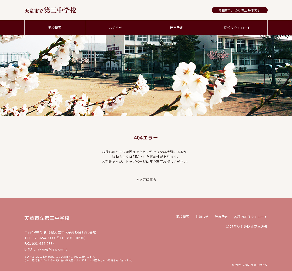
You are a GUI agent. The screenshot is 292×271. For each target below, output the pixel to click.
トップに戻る (146, 179)
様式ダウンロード (237, 27)
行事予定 (176, 27)
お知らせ (115, 27)
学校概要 (55, 27)
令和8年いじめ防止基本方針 (239, 10)
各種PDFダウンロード (251, 216)
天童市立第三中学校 (47, 217)
